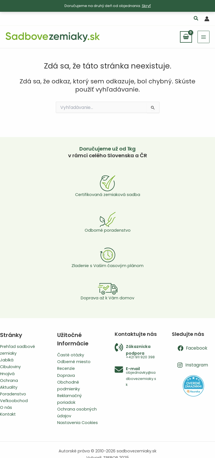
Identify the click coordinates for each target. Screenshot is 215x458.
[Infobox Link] (136, 351)
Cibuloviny (10, 367)
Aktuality (8, 387)
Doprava (66, 375)
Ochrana (9, 380)
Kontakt (8, 414)
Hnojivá (7, 374)
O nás (6, 407)
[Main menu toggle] (203, 36)
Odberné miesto (74, 361)
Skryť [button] (146, 5)
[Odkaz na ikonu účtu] (206, 18)
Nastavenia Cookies (77, 422)
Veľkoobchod (14, 401)
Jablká (6, 360)
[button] (196, 18)
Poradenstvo (13, 394)
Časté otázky (70, 355)
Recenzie (66, 368)
